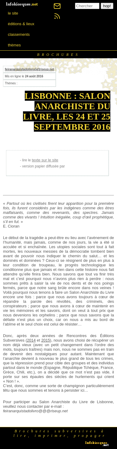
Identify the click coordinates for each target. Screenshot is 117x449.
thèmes (14, 45)
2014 (31, 340)
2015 (45, 340)
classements (19, 34)
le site (13, 13)
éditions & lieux (21, 24)
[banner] (22, 4)
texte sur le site (45, 160)
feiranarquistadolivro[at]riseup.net (29, 69)
